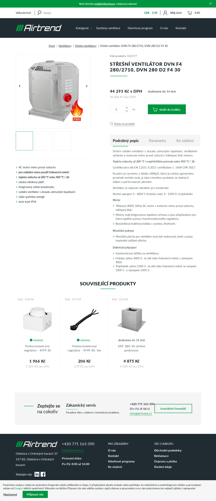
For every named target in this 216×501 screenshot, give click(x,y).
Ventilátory (65, 46)
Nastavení (10, 494)
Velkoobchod (23, 13)
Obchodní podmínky (167, 450)
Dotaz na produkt (124, 124)
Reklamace (161, 456)
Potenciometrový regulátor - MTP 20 (37, 348)
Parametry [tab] (157, 140)
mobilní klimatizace (104, 3)
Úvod (52, 46)
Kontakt (181, 28)
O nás (164, 28)
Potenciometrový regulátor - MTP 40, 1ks (84, 348)
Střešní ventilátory (85, 46)
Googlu (18, 488)
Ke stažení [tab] (185, 140)
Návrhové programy (121, 461)
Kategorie (82, 28)
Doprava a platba (165, 461)
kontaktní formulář (173, 408)
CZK (147, 13)
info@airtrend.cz (141, 413)
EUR (154, 13)
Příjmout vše (35, 494)
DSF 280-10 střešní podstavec (131, 348)
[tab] (126, 140)
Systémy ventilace (108, 28)
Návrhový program (140, 28)
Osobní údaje (163, 466)
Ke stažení (115, 466)
